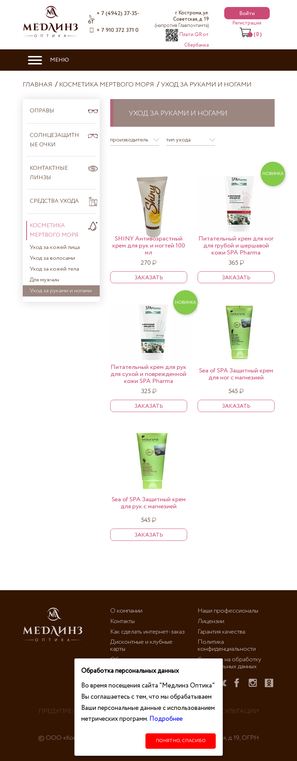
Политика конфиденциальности (227, 645)
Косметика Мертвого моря (106, 84)
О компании (126, 610)
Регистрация (246, 23)
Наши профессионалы (228, 610)
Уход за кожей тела (54, 269)
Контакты (122, 621)
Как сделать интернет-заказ (147, 631)
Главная (37, 84)
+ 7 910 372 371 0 (118, 30)
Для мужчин (44, 280)
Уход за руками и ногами (206, 84)
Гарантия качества (221, 631)
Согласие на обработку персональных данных (229, 663)
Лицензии (211, 621)
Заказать (148, 278)
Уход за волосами (52, 258)
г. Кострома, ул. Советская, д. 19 (182, 19)
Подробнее (166, 719)
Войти (247, 13)
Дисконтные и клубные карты (141, 645)
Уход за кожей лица (55, 247)
